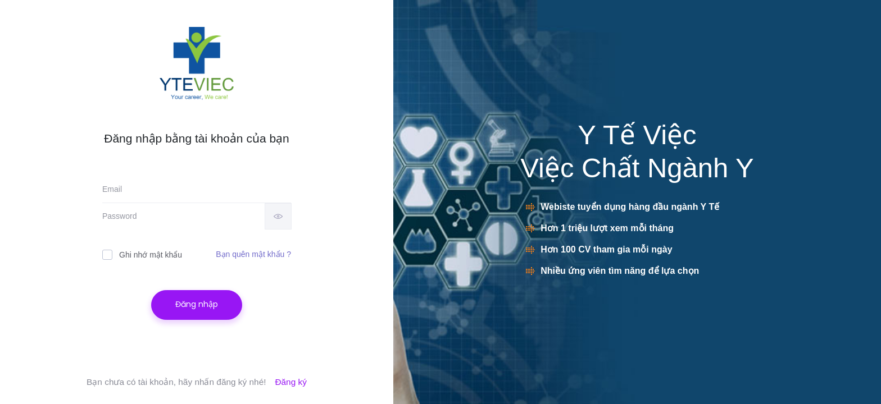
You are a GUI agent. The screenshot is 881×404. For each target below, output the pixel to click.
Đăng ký (290, 382)
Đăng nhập (196, 304)
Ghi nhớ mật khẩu (142, 254)
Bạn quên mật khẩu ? (253, 254)
